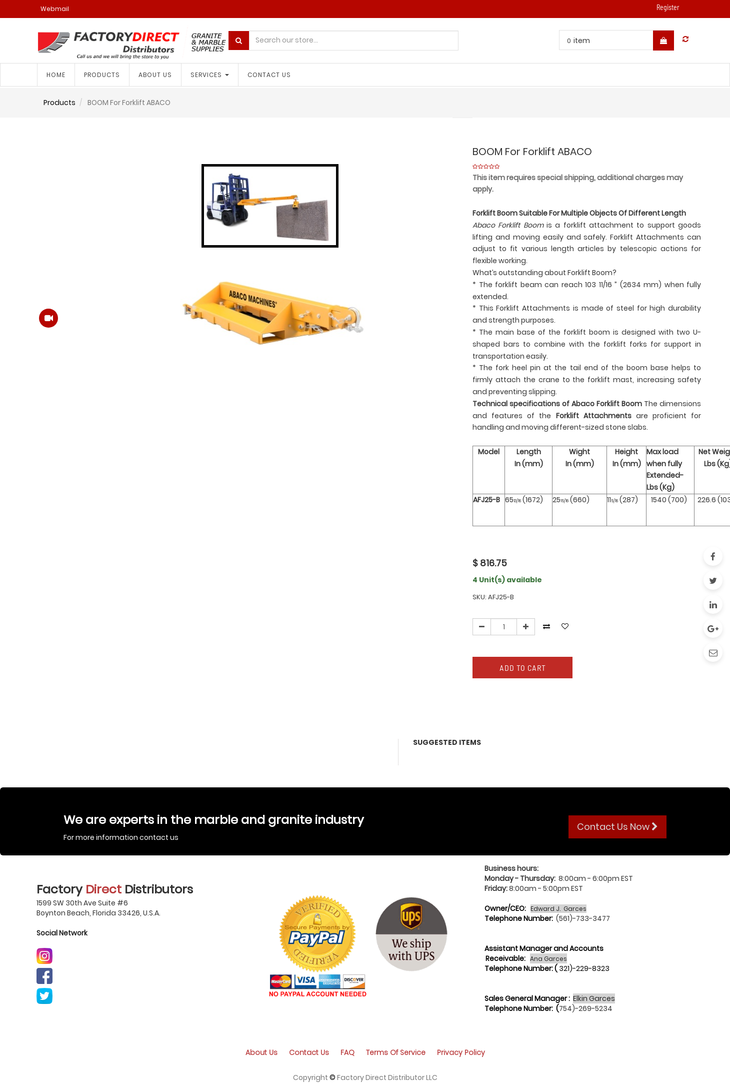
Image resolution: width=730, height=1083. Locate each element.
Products (60, 103)
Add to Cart (523, 667)
